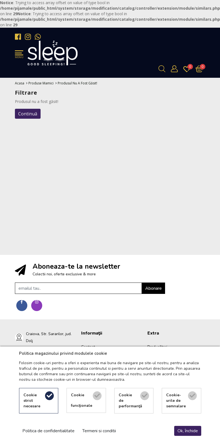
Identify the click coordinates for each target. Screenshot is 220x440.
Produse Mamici (41, 83)
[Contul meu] (176, 68)
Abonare (153, 288)
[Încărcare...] (200, 68)
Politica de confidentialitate (48, 431)
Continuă (27, 114)
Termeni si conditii (99, 431)
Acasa (19, 83)
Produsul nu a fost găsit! (77, 83)
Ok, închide (187, 431)
